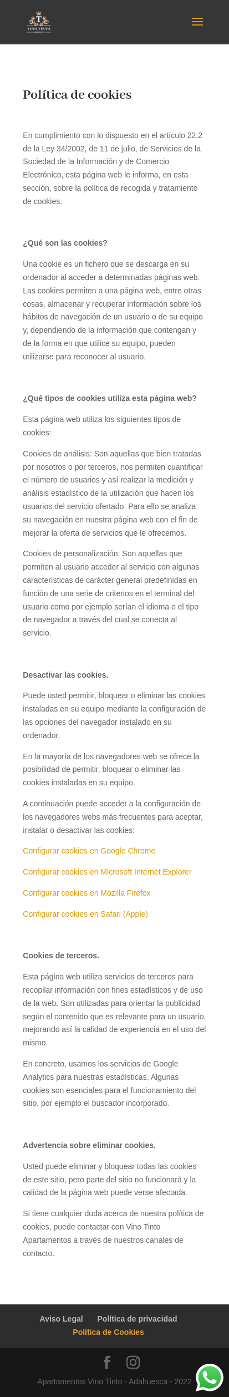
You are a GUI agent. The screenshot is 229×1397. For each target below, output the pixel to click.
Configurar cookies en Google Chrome (89, 850)
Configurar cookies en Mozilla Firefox (86, 892)
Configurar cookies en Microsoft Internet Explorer (107, 871)
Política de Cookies (108, 1332)
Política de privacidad (137, 1318)
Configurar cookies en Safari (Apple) (85, 914)
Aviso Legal (61, 1318)
